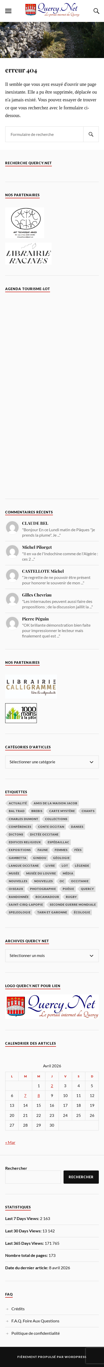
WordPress (75, 1357)
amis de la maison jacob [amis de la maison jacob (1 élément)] (55, 803)
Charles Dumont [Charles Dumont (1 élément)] (23, 819)
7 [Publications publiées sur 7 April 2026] (25, 1095)
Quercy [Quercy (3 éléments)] (87, 888)
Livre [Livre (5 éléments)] (50, 865)
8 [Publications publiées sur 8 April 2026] (39, 1095)
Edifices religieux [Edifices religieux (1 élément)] (25, 842)
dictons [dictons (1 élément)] (16, 834)
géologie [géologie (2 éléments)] (61, 858)
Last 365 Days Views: (25, 1243)
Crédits (18, 1308)
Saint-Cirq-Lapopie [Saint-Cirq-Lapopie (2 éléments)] (26, 904)
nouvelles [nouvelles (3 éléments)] (43, 881)
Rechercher (16, 1168)
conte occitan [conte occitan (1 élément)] (51, 826)
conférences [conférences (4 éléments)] (20, 826)
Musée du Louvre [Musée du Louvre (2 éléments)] (41, 873)
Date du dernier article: (27, 1267)
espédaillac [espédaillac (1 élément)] (58, 842)
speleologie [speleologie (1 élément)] (20, 912)
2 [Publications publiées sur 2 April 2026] (52, 1086)
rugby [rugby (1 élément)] (71, 896)
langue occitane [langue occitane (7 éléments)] (24, 865)
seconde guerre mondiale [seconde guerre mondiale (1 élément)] (73, 904)
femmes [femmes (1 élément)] (61, 850)
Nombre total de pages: (26, 1255)
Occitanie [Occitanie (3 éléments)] (80, 881)
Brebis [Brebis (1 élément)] (37, 811)
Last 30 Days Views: (23, 1230)
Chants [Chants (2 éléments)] (88, 811)
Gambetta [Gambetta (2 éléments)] (17, 858)
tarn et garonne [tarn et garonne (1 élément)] (52, 912)
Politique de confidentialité (35, 1333)
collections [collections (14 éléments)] (56, 819)
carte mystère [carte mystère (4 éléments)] (62, 811)
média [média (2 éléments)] (68, 873)
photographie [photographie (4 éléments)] (43, 888)
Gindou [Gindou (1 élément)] (39, 858)
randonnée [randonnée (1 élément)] (19, 896)
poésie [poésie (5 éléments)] (68, 888)
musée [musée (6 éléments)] (14, 873)
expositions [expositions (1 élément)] (20, 850)
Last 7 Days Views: (22, 1218)
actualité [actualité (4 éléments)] (18, 803)
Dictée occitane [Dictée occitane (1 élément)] (44, 834)
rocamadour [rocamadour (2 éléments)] (47, 896)
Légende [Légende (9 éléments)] (82, 865)
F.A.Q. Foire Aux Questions (35, 1320)
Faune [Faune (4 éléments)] (43, 850)
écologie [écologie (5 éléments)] (82, 912)
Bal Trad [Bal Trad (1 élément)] (17, 811)
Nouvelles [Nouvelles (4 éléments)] (18, 881)
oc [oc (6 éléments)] (62, 881)
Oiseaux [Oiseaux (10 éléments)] (16, 888)
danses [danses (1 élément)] (77, 826)
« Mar (10, 1142)
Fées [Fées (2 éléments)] (78, 850)
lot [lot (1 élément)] (65, 865)
